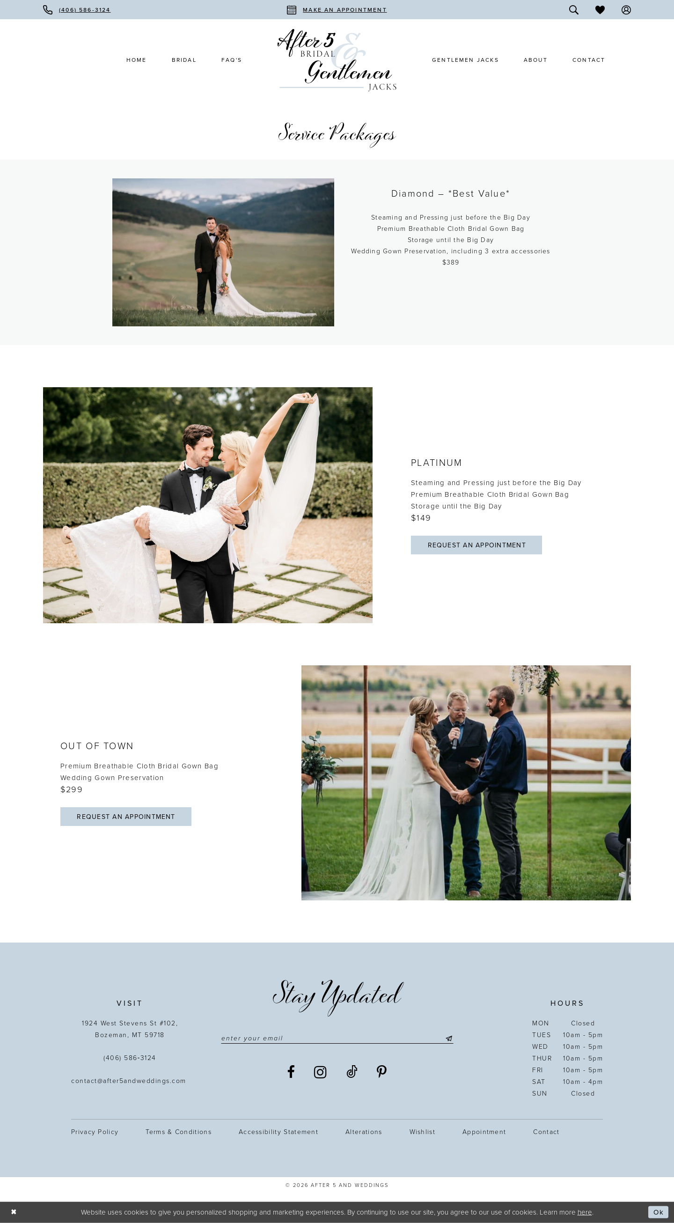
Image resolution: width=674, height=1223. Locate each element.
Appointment (484, 1132)
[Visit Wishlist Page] (600, 9)
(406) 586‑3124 (129, 1058)
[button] (626, 9)
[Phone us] (77, 9)
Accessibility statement (278, 1132)
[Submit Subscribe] (447, 1038)
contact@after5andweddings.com (130, 1081)
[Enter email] (337, 1038)
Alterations (363, 1132)
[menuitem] (77, 9)
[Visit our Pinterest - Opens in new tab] (382, 1072)
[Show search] (574, 9)
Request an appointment (477, 545)
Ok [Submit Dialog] (658, 1212)
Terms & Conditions (179, 1132)
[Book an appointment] (336, 9)
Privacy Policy (94, 1132)
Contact (546, 1132)
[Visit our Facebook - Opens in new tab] (291, 1072)
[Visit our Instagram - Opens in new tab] (321, 1072)
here (585, 1212)
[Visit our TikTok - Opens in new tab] (352, 1072)
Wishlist (422, 1132)
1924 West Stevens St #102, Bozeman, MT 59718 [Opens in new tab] (130, 1029)
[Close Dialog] (14, 1212)
